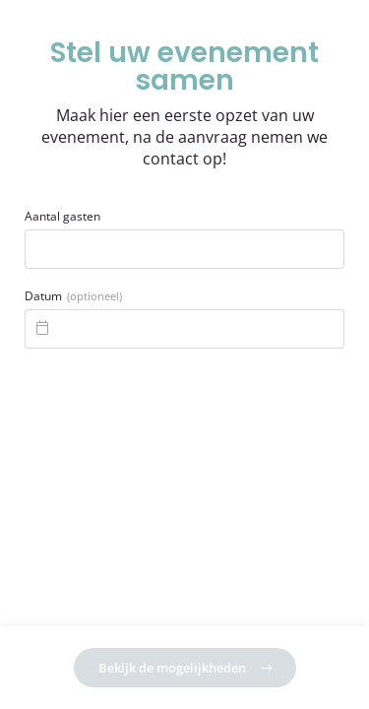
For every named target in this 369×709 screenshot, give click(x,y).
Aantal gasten (62, 217)
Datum (73, 296)
